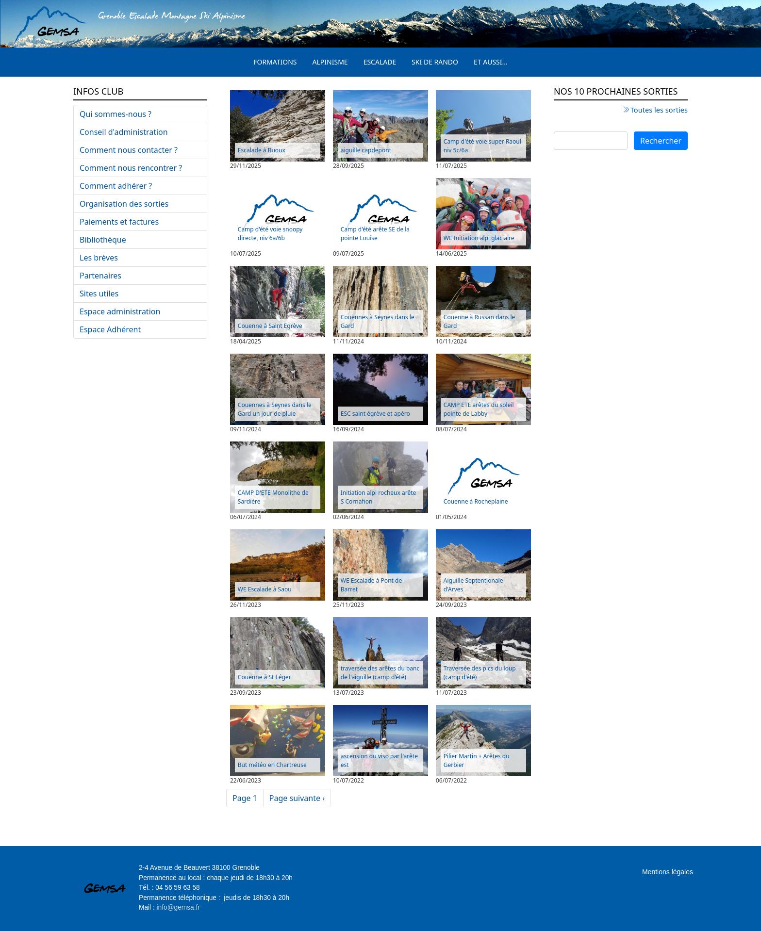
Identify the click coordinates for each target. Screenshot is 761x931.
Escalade (380, 61)
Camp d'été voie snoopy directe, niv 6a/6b (270, 233)
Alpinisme (330, 61)
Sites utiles (99, 293)
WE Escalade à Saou (265, 589)
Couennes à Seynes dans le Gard (377, 321)
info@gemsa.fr (178, 907)
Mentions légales (667, 872)
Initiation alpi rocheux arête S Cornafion (378, 497)
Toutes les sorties (659, 109)
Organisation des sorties (124, 203)
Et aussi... (491, 61)
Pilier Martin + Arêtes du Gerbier (477, 760)
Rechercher (660, 140)
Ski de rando (435, 61)
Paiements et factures (119, 221)
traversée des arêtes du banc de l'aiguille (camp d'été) (380, 672)
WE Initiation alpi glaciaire (479, 238)
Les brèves (99, 257)
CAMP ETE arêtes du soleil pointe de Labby (479, 409)
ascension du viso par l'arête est (379, 760)
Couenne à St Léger (264, 677)
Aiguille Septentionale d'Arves (473, 584)
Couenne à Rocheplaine (476, 501)
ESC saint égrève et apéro (375, 413)
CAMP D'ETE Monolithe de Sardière (273, 497)
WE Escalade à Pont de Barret (371, 584)
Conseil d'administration (124, 132)
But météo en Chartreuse (272, 765)
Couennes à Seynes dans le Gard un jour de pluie (275, 409)
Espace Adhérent (110, 329)
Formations (275, 61)
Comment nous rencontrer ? (131, 168)
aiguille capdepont (366, 150)
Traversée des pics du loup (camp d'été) (480, 672)
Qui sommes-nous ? (115, 114)
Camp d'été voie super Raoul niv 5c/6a (482, 145)
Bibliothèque (103, 239)
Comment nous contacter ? (129, 150)
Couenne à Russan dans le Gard (479, 321)
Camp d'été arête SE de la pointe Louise (375, 233)
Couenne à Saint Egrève (270, 326)
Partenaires (100, 275)
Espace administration (120, 311)
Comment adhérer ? (116, 185)
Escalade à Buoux (261, 150)
